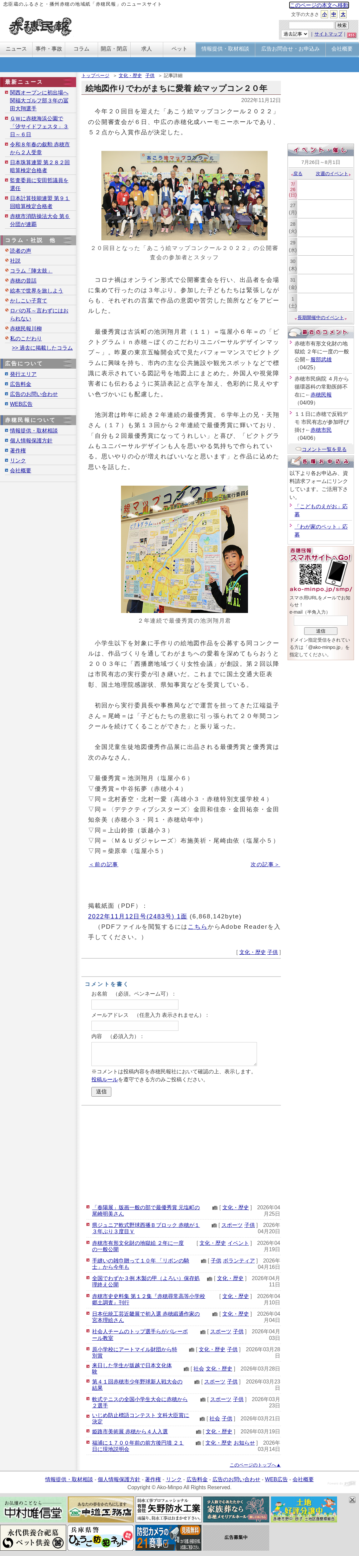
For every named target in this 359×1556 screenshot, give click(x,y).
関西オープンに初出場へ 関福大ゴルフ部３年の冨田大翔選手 (39, 100)
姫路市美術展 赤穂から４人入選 (130, 1431)
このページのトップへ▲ (255, 1465)
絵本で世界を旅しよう (36, 291)
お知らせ (244, 1443)
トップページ (95, 75)
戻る (296, 173)
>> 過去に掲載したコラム (42, 348)
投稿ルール (104, 1079)
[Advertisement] (181, 1153)
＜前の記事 (103, 864)
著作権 (18, 450)
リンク (18, 460)
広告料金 (20, 384)
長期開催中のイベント (320, 317)
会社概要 (20, 470)
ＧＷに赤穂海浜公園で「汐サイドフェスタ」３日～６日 (39, 126)
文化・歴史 (130, 75)
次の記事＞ (265, 864)
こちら (198, 926)
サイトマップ (328, 34)
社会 (198, 1369)
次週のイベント (333, 173)
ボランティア (239, 1260)
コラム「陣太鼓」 (31, 271)
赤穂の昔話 (23, 281)
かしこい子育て (28, 300)
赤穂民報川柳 (26, 328)
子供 (150, 75)
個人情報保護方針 (31, 440)
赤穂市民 (321, 430)
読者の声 (20, 251)
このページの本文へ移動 (319, 5)
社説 (15, 261)
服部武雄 (321, 359)
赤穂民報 (321, 395)
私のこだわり (26, 338)
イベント (238, 1243)
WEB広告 (21, 404)
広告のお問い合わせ (34, 394)
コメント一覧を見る (321, 449)
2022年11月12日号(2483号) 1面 (137, 916)
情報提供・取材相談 (34, 430)
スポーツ (232, 1225)
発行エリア (23, 374)
